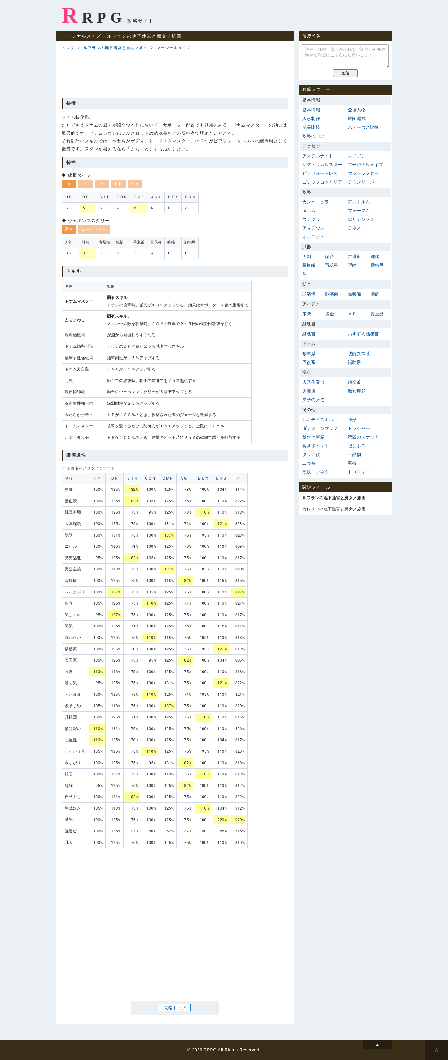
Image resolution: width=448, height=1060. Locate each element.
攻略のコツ (313, 135)
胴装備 (331, 293)
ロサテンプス (361, 219)
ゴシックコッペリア (322, 181)
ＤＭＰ (167, 478)
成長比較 (311, 127)
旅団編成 (357, 118)
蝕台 (329, 256)
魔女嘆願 (357, 390)
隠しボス (357, 445)
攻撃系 (309, 353)
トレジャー (359, 428)
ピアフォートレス (320, 173)
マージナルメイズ (365, 164)
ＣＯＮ (150, 478)
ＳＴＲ (132, 478)
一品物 (354, 454)
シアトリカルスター (322, 164)
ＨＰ (96, 478)
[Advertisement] (175, 73)
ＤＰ (114, 478)
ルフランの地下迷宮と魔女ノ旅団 (115, 47)
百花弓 (331, 265)
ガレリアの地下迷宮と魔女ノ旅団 (334, 509)
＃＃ (135, 184)
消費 (306, 313)
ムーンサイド (93, 229)
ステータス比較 (363, 127)
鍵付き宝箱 (313, 437)
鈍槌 (375, 256)
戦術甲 (377, 265)
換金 (329, 313)
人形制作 (311, 118)
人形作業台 (313, 382)
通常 (69, 229)
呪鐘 (352, 265)
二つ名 (309, 463)
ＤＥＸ (203, 478)
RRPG (94, 15)
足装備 (354, 293)
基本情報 (311, 109)
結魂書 (309, 333)
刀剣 (306, 256)
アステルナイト (317, 155)
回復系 (309, 362)
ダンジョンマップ (320, 428)
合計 (238, 478)
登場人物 (357, 109)
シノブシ (357, 155)
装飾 (375, 293)
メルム (309, 210)
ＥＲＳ (220, 478)
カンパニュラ (315, 201)
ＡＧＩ (185, 478)
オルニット (313, 236)
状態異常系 (359, 353)
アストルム (359, 201)
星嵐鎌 (309, 265)
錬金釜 (354, 382)
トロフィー (359, 471)
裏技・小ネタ (315, 471)
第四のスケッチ (363, 437)
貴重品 (377, 313)
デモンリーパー (363, 181)
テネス (354, 227)
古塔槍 (354, 256)
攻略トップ (175, 1007)
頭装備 (309, 293)
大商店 (309, 390)
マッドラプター (363, 173)
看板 (352, 463)
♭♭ (118, 184)
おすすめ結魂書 (363, 333)
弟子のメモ (313, 399)
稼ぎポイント (315, 445)
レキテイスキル (317, 419)
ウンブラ (311, 219)
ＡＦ (352, 313)
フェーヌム (359, 210)
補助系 (354, 362)
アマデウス (313, 227)
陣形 (352, 419)
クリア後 (311, 454)
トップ (68, 47)
